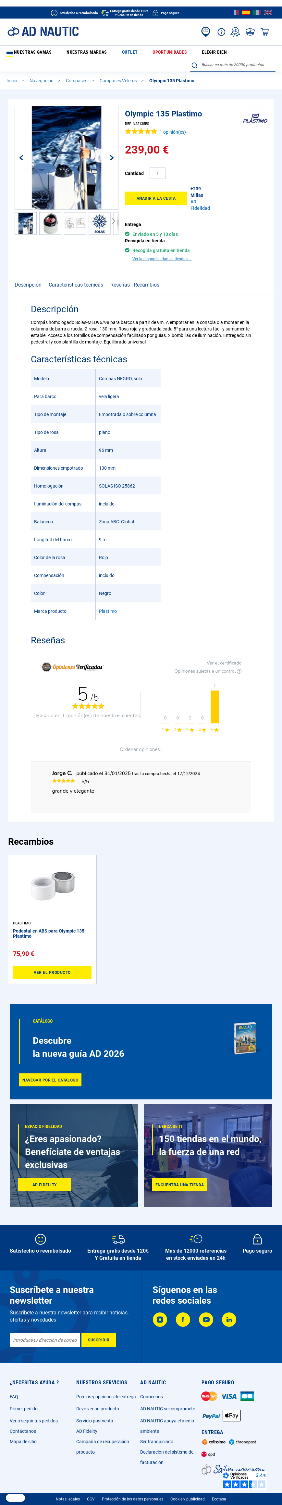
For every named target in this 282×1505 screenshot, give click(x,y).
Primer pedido (24, 1400)
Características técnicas (76, 263)
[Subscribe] (98, 1331)
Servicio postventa (94, 1412)
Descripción (28, 263)
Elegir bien (159, 53)
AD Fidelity (86, 1422)
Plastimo (108, 589)
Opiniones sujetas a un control (208, 649)
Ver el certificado (224, 641)
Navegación (42, 70)
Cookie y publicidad (187, 1490)
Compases (77, 70)
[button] (28, 147)
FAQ (14, 1388)
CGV (91, 1490)
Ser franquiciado (156, 1432)
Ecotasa (219, 1490)
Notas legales (68, 1490)
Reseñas (120, 263)
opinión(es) (173, 121)
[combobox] (233, 52)
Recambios (146, 263)
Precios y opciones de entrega (106, 1388)
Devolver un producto (97, 1400)
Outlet (101, 53)
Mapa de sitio (23, 1432)
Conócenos (151, 1388)
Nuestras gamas (27, 54)
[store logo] (43, 31)
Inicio (12, 70)
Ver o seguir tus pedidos (34, 1412)
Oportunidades (128, 53)
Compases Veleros (119, 70)
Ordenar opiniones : (141, 727)
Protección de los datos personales (132, 1490)
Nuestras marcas (71, 53)
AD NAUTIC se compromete (167, 1400)
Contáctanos (23, 1422)
